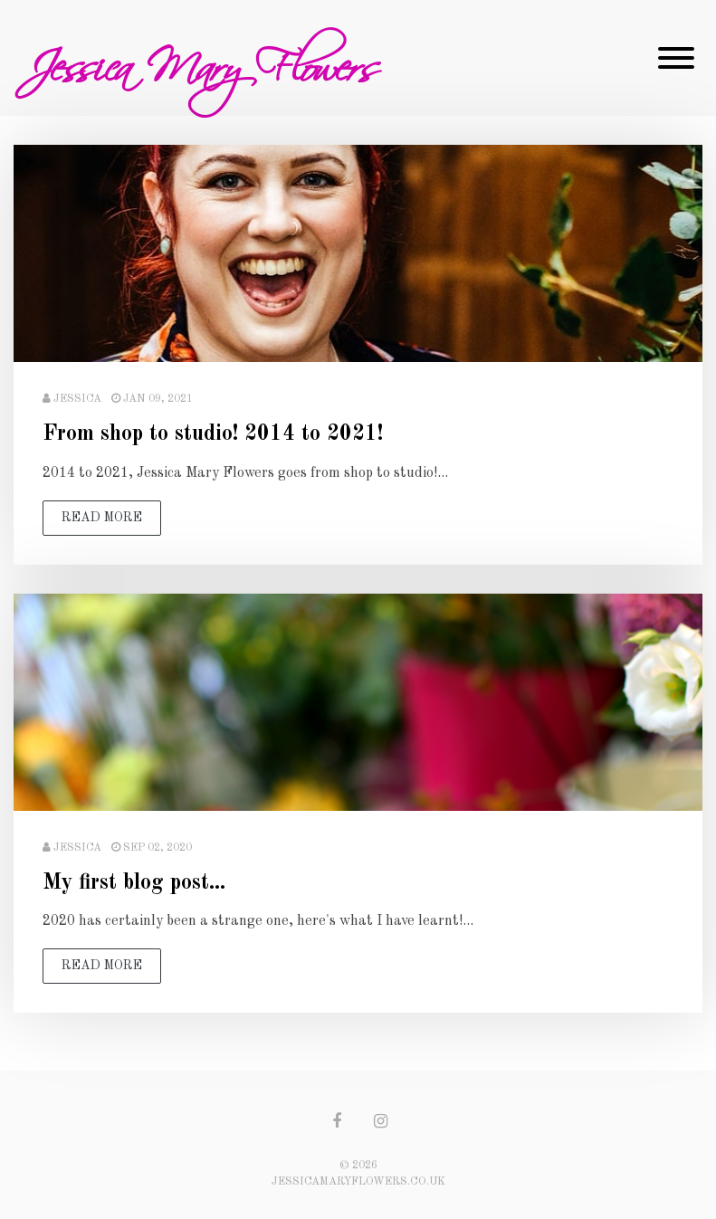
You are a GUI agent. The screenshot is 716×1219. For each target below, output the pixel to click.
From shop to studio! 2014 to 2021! (213, 434)
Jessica (77, 399)
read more (102, 517)
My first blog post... (134, 883)
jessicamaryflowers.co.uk (358, 1181)
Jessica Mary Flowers (201, 58)
